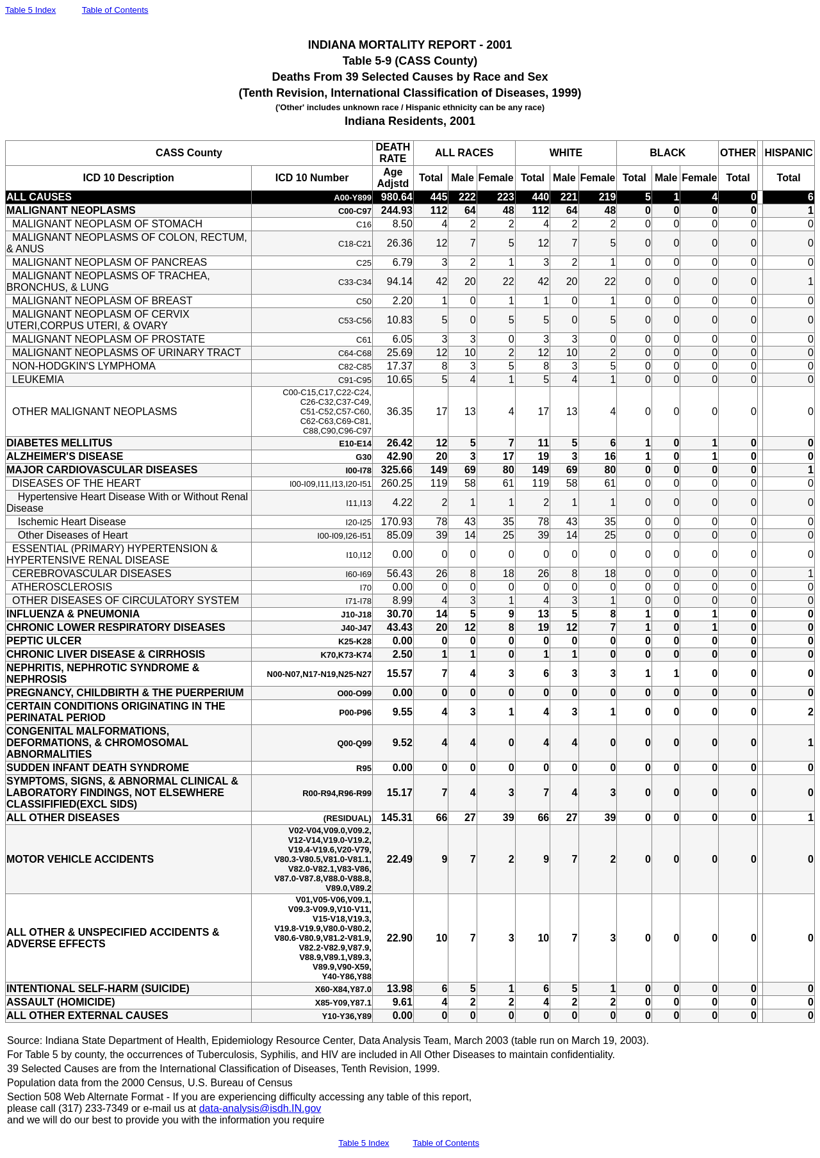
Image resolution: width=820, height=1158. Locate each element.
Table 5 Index (30, 10)
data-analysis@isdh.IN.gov (260, 1108)
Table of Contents (115, 10)
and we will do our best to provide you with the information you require (165, 1119)
